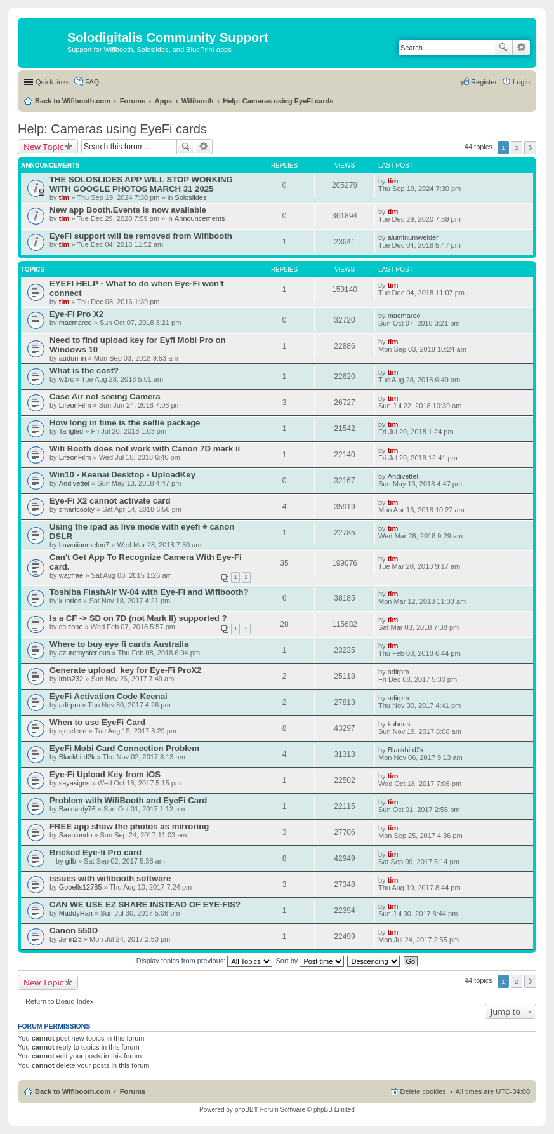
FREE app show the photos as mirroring (129, 826)
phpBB (244, 1109)
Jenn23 (70, 939)
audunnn (72, 358)
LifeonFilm (75, 405)
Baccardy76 (77, 809)
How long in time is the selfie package (124, 422)
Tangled (71, 431)
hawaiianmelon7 (84, 545)
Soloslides (190, 197)
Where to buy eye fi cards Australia (118, 644)
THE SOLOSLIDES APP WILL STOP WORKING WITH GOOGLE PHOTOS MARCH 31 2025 (141, 184)
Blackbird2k (77, 757)
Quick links (52, 82)
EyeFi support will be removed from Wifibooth (140, 236)
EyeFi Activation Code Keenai (108, 696)
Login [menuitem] (521, 82)
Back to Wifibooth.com (72, 101)
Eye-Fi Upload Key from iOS (105, 774)
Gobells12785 (80, 887)
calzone (71, 626)
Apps (164, 101)
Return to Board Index (59, 1001)
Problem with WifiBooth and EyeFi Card (128, 800)
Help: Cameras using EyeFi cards (278, 101)
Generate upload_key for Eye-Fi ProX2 (125, 670)
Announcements (200, 218)
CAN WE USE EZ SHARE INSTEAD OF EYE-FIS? (145, 904)
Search (503, 47)
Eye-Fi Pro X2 (76, 314)
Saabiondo (76, 835)
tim (64, 197)
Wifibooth (197, 101)
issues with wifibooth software (110, 878)
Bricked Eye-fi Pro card (95, 852)
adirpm (398, 672)
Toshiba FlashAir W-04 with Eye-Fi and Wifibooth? (149, 592)
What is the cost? (84, 370)
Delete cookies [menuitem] (423, 1091)
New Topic (43, 146)
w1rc (66, 379)
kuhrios (70, 600)
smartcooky (77, 509)
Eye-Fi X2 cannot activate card (110, 500)
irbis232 (71, 679)
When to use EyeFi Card (97, 722)
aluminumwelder (413, 237)
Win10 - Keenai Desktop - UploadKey (122, 474)
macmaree (75, 322)
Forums (132, 101)
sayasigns (74, 783)
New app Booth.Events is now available (127, 210)
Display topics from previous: (204, 960)
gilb (70, 861)
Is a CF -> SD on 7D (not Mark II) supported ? (138, 618)
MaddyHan (76, 913)
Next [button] (530, 147)
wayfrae (71, 575)
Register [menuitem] (484, 82)
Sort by (310, 960)
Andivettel (74, 483)
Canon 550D (73, 930)
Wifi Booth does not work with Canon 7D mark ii (144, 448)
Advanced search (521, 47)
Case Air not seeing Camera (105, 396)
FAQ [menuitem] (92, 82)
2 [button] (516, 147)
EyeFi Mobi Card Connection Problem (124, 748)
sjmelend (73, 731)
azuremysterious (84, 653)
